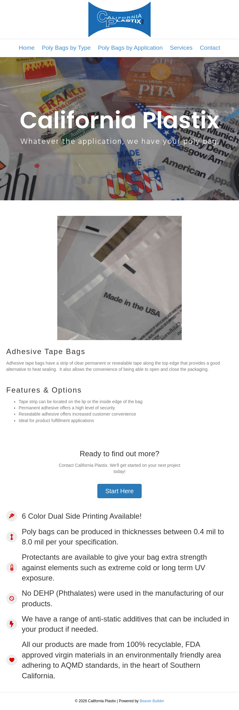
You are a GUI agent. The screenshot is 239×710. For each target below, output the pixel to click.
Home (27, 47)
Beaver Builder (152, 701)
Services (181, 47)
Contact (210, 47)
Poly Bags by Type (66, 47)
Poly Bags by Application (130, 47)
